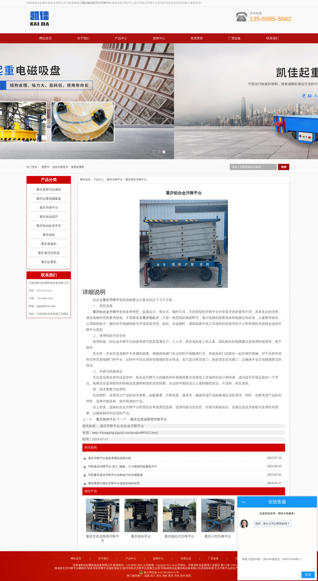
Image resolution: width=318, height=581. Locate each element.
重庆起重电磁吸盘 (48, 198)
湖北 (158, 575)
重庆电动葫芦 (49, 216)
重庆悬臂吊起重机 (48, 189)
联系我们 (272, 38)
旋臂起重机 (77, 166)
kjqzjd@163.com (46, 306)
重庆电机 (49, 235)
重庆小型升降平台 (217, 536)
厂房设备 (234, 38)
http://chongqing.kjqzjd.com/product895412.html (125, 432)
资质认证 (186, 558)
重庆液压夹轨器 (49, 253)
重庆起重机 (49, 262)
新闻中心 (159, 38)
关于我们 (83, 38)
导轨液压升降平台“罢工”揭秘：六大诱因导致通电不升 (122, 466)
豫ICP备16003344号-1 (233, 565)
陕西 (188, 575)
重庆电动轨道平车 (48, 225)
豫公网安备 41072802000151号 (159, 572)
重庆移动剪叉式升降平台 (96, 2)
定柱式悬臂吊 (60, 166)
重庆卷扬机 (49, 244)
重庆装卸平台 (106, 419)
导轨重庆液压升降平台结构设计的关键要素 (115, 475)
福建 (147, 575)
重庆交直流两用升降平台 (148, 419)
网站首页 (45, 38)
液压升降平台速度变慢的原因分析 (109, 458)
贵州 (182, 575)
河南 (176, 575)
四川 (152, 575)
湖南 (164, 575)
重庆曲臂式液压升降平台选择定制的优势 (114, 483)
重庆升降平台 (49, 207)
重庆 (170, 575)
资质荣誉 (197, 38)
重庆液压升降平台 (136, 179)
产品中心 (121, 38)
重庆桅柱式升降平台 (179, 536)
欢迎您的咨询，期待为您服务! (277, 513)
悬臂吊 (46, 166)
